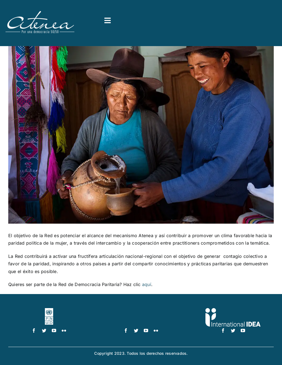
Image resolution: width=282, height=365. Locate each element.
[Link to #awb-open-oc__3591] (107, 20)
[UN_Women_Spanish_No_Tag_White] (141, 310)
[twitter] (44, 330)
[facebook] (34, 330)
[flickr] (64, 330)
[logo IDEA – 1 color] (233, 310)
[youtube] (54, 330)
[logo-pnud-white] (49, 310)
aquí (146, 284)
